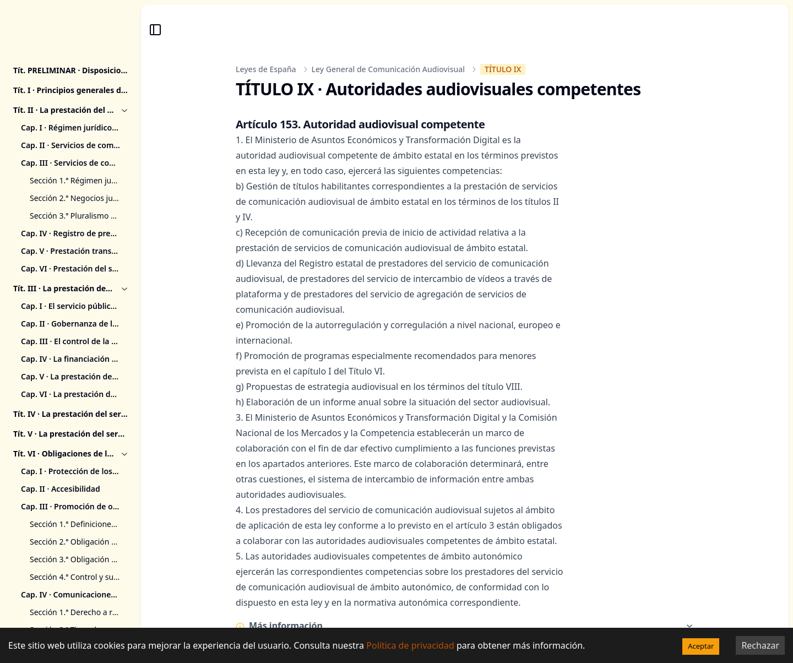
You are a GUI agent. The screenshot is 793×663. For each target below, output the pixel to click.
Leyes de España (266, 69)
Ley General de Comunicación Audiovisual (388, 69)
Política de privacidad (410, 645)
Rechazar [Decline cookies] (760, 645)
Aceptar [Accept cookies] (701, 646)
